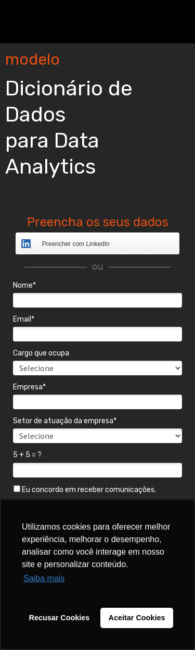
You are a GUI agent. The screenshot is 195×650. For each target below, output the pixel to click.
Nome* (24, 285)
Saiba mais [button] (43, 578)
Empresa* (29, 387)
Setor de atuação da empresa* (64, 420)
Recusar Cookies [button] (59, 618)
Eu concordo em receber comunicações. (85, 489)
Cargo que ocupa (41, 353)
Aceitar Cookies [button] (137, 618)
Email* (23, 319)
